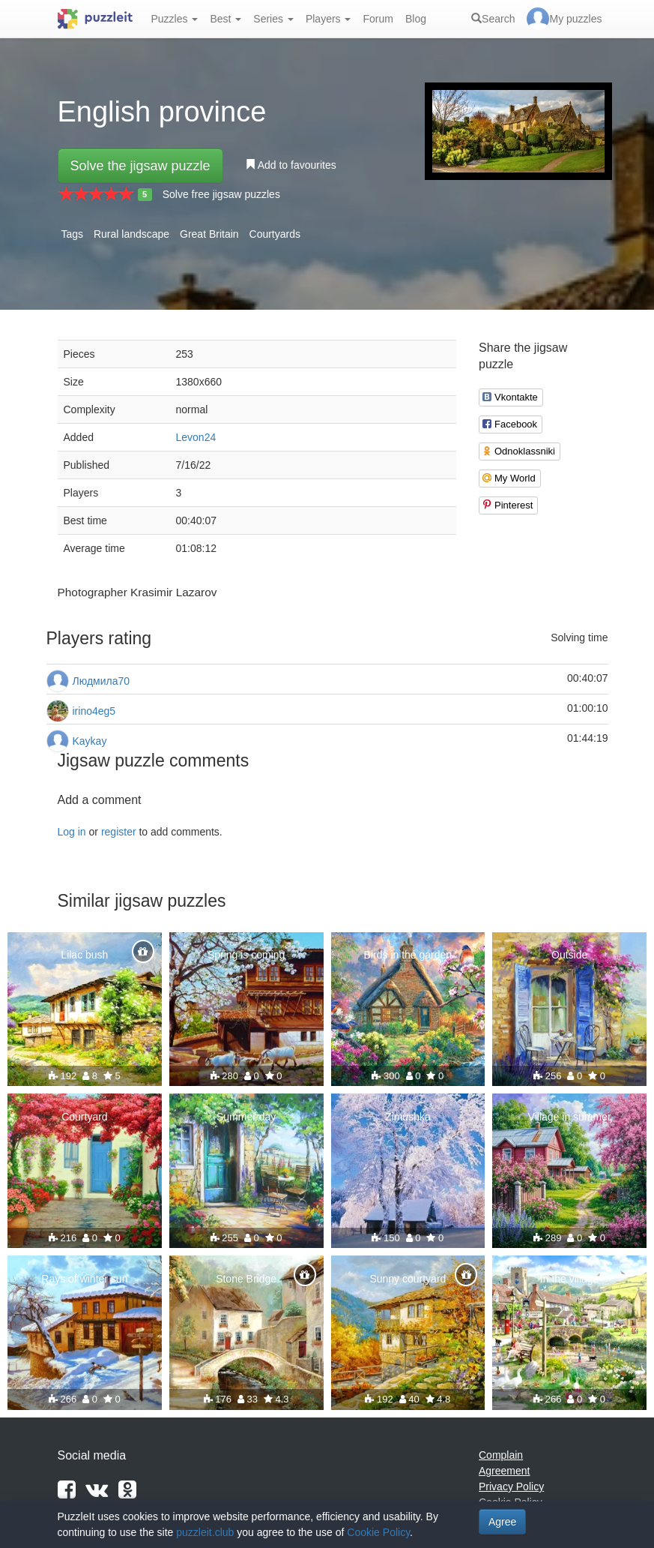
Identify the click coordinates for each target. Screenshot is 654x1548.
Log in (72, 832)
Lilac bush (84, 955)
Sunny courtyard (407, 1279)
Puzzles (175, 19)
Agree (502, 1522)
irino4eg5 (94, 711)
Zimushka (408, 1117)
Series (273, 19)
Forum (378, 19)
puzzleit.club (205, 1532)
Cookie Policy (378, 1532)
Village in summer (569, 1117)
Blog (415, 19)
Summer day (246, 1117)
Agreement (504, 1471)
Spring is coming (246, 955)
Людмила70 (101, 681)
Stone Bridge (246, 1279)
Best (225, 19)
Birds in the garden (408, 955)
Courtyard (84, 1117)
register (118, 832)
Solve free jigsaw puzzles (221, 194)
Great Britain (209, 234)
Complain (501, 1455)
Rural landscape (131, 234)
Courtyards (274, 234)
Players (328, 19)
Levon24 (196, 437)
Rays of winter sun (84, 1279)
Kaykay (90, 741)
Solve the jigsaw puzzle (140, 165)
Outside (569, 955)
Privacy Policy (511, 1486)
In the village (569, 1279)
